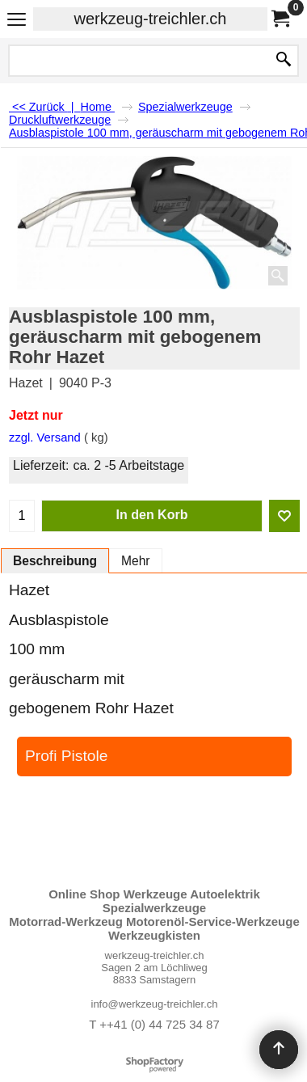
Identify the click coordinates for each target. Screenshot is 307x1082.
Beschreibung (55, 561)
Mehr (135, 561)
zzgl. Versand (45, 437)
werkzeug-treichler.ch (150, 18)
